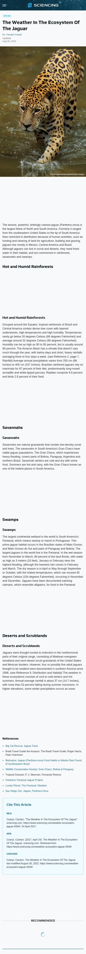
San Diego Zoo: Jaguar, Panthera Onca (26, 791)
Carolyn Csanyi (14, 34)
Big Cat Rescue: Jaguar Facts (21, 746)
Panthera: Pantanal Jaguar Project (24, 780)
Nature (7, 16)
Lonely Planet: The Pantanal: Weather (26, 785)
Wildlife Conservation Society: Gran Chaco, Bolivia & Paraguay (39, 769)
